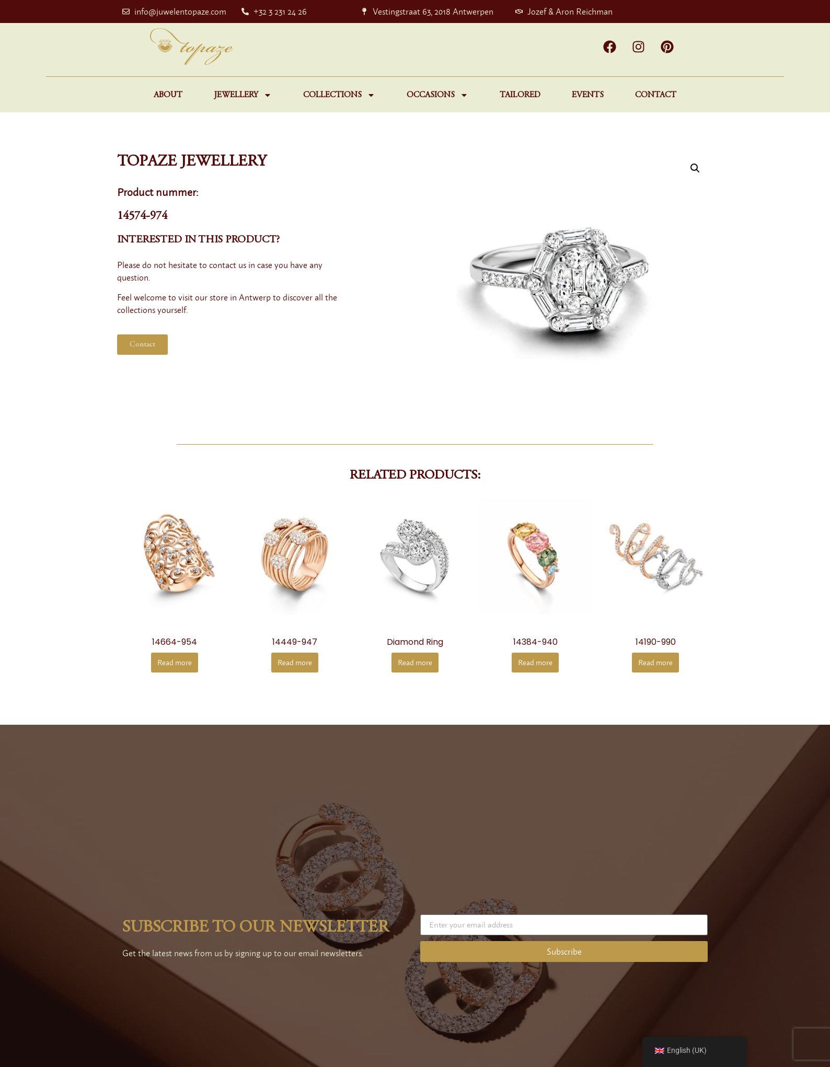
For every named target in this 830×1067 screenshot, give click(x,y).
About (168, 95)
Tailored (520, 95)
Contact (655, 95)
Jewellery (243, 95)
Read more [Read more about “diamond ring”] (415, 662)
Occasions (437, 95)
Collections (339, 95)
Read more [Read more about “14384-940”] (535, 662)
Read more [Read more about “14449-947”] (295, 662)
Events (588, 95)
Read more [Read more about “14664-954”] (174, 662)
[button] (695, 168)
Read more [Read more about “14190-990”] (655, 662)
